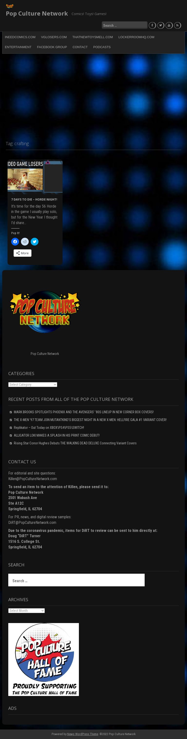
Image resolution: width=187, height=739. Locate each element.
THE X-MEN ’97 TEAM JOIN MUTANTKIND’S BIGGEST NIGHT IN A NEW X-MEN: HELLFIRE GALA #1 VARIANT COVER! (90, 420)
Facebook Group (52, 47)
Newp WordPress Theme (82, 734)
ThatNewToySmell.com (92, 37)
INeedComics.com (20, 37)
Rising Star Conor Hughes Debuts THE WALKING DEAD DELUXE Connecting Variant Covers (75, 443)
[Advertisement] (93, 95)
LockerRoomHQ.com (136, 37)
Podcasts (102, 47)
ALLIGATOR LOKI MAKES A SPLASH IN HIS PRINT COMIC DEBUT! (57, 435)
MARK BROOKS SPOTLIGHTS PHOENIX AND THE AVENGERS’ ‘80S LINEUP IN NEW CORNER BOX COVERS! (84, 412)
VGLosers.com (54, 37)
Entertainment (18, 47)
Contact (80, 47)
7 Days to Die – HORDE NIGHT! (34, 199)
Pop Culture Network (37, 13)
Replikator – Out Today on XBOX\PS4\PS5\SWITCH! (49, 428)
